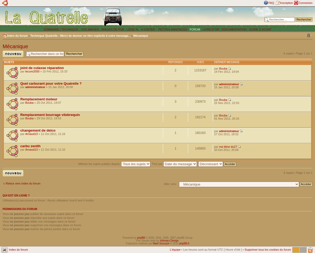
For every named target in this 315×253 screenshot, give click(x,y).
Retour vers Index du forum (23, 183)
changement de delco (37, 130)
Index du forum (17, 35)
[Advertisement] (199, 17)
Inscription (286, 2)
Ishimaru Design (169, 240)
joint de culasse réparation (42, 68)
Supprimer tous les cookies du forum (267, 249)
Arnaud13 (31, 133)
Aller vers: (170, 184)
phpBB (141, 237)
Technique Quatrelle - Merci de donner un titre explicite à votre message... (80, 35)
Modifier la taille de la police (308, 35)
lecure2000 (32, 71)
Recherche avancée (299, 23)
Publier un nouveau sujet (13, 54)
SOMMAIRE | (52, 29)
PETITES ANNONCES (172, 29)
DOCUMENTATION (234, 29)
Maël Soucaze (161, 243)
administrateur (35, 87)
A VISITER (148, 29)
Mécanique (140, 35)
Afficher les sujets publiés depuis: (114, 163)
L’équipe (175, 249)
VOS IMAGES (90, 29)
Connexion (305, 2)
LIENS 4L (133, 29)
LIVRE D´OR (211, 29)
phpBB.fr (184, 243)
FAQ (271, 2)
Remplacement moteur (38, 99)
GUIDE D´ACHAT (260, 29)
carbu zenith (30, 146)
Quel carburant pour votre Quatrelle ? (51, 83)
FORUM (195, 29)
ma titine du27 (228, 146)
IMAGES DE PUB (112, 29)
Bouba (223, 68)
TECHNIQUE (69, 29)
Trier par (174, 163)
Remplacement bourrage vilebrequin (50, 115)
